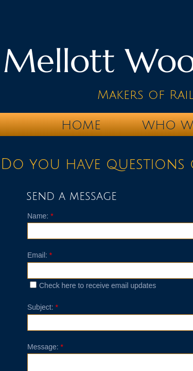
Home (81, 125)
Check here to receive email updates (93, 285)
